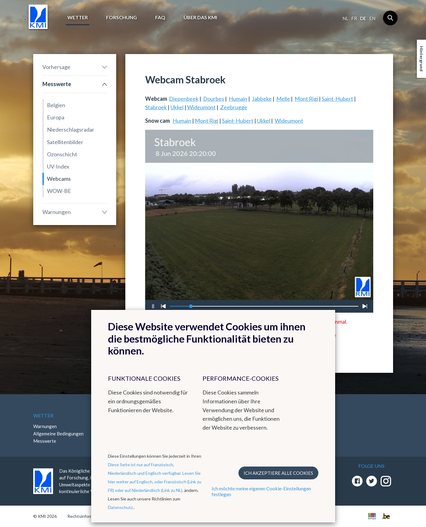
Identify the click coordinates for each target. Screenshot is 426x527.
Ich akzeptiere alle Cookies (278, 473)
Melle (283, 98)
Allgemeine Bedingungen (58, 433)
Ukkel (177, 107)
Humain (238, 98)
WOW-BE (59, 190)
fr (354, 18)
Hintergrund (421, 58)
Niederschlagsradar (70, 129)
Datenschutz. (121, 507)
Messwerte (56, 84)
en (372, 18)
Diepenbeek (184, 98)
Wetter (77, 17)
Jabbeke (262, 98)
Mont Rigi (306, 98)
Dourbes (213, 98)
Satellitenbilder (65, 142)
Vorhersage (56, 67)
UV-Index (58, 166)
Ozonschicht (62, 154)
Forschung (121, 17)
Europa (55, 117)
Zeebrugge (233, 107)
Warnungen (56, 212)
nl (345, 18)
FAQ (160, 17)
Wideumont (201, 107)
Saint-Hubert (337, 98)
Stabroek (156, 107)
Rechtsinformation (85, 516)
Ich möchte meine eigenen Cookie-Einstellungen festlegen (261, 491)
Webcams (59, 178)
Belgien (56, 105)
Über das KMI (200, 17)
